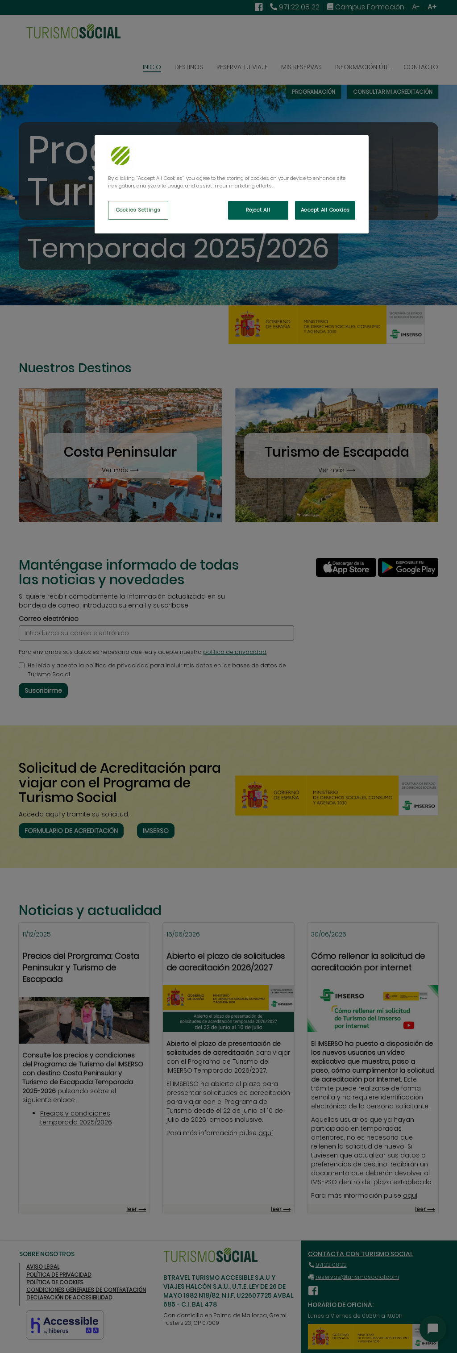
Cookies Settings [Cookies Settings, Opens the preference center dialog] (138, 209)
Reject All (258, 209)
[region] (232, 184)
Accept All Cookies (325, 209)
